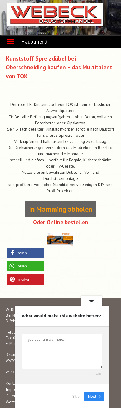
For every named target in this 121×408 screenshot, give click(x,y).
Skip (76, 396)
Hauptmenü (34, 41)
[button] (25, 253)
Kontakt (12, 383)
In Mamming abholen (60, 209)
